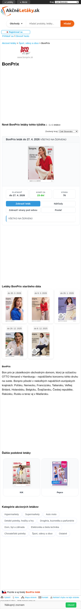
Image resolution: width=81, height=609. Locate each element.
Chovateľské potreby (15, 533)
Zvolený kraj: (51, 131)
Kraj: (52, 2)
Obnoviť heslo (22, 36)
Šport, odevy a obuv (29, 43)
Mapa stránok (31, 597)
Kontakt (45, 597)
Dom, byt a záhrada (14, 527)
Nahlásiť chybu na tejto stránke (66, 597)
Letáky (8, 2)
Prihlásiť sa (7, 36)
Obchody (16, 23)
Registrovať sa (15, 32)
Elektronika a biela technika (45, 527)
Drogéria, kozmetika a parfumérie (57, 520)
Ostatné (63, 533)
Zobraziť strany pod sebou (23, 210)
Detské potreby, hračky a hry (19, 520)
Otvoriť (71, 605)
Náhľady (58, 203)
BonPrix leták (33, 592)
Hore (17, 597)
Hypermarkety (11, 514)
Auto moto (51, 514)
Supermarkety (32, 514)
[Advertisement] (41, 94)
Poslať (58, 210)
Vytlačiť (7, 597)
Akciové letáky (9, 43)
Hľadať (67, 23)
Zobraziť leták (23, 203)
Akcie (23, 2)
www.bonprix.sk (25, 57)
